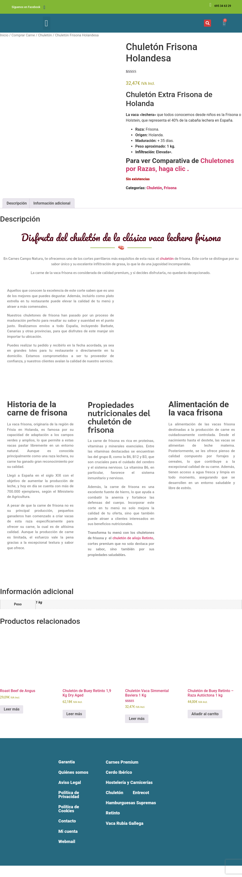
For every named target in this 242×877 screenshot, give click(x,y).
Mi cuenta (69, 842)
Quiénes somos (67, 775)
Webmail (68, 853)
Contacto (68, 831)
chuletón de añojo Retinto (132, 538)
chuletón (167, 258)
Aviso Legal (71, 789)
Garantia (68, 762)
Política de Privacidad (70, 802)
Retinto (113, 817)
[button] (46, 23)
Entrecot (143, 795)
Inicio (4, 35)
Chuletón (45, 35)
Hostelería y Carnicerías (131, 784)
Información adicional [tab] (51, 203)
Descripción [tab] (17, 203)
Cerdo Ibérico (120, 773)
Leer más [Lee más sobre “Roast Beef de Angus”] (11, 709)
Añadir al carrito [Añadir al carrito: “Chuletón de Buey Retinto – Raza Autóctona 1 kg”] (205, 714)
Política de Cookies (70, 818)
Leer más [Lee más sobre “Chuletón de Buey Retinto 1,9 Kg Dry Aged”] (74, 714)
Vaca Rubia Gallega (126, 827)
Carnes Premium (124, 762)
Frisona (170, 188)
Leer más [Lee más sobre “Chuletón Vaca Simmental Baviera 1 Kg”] (136, 718)
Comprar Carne (23, 35)
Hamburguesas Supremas (133, 806)
